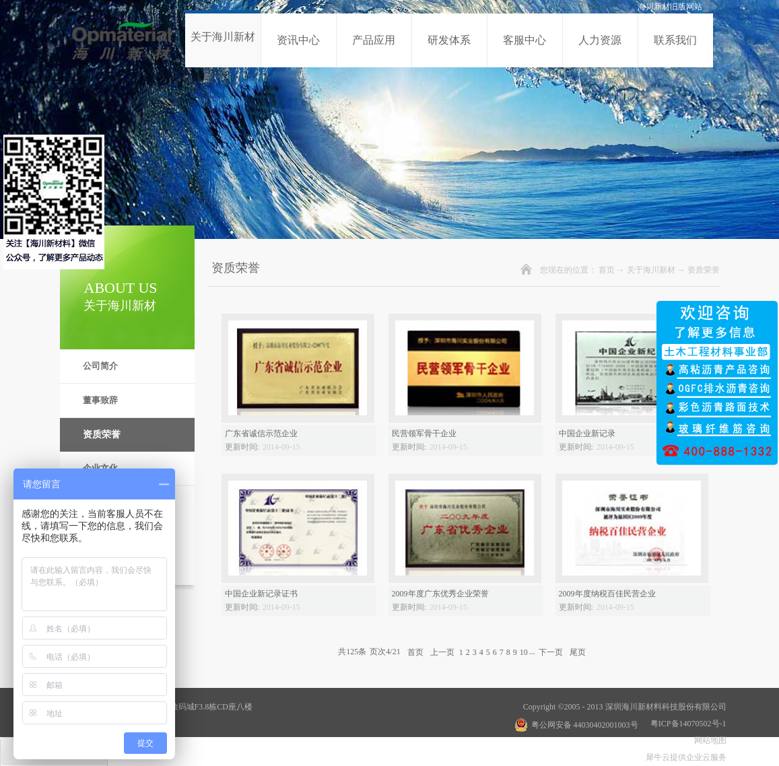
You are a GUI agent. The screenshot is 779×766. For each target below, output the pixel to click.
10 (524, 652)
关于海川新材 (651, 270)
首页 (607, 270)
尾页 (578, 651)
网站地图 (708, 740)
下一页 (551, 651)
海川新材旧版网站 (670, 6)
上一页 (442, 651)
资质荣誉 (703, 270)
